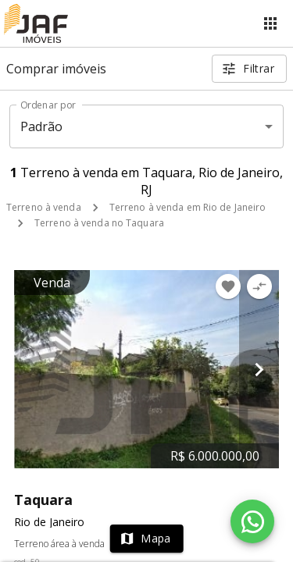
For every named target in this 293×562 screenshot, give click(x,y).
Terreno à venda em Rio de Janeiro (187, 207)
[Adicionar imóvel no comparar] (259, 286)
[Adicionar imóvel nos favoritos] (228, 286)
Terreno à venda (43, 207)
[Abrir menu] (270, 23)
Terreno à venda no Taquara (99, 222)
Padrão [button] (41, 126)
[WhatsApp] (252, 521)
